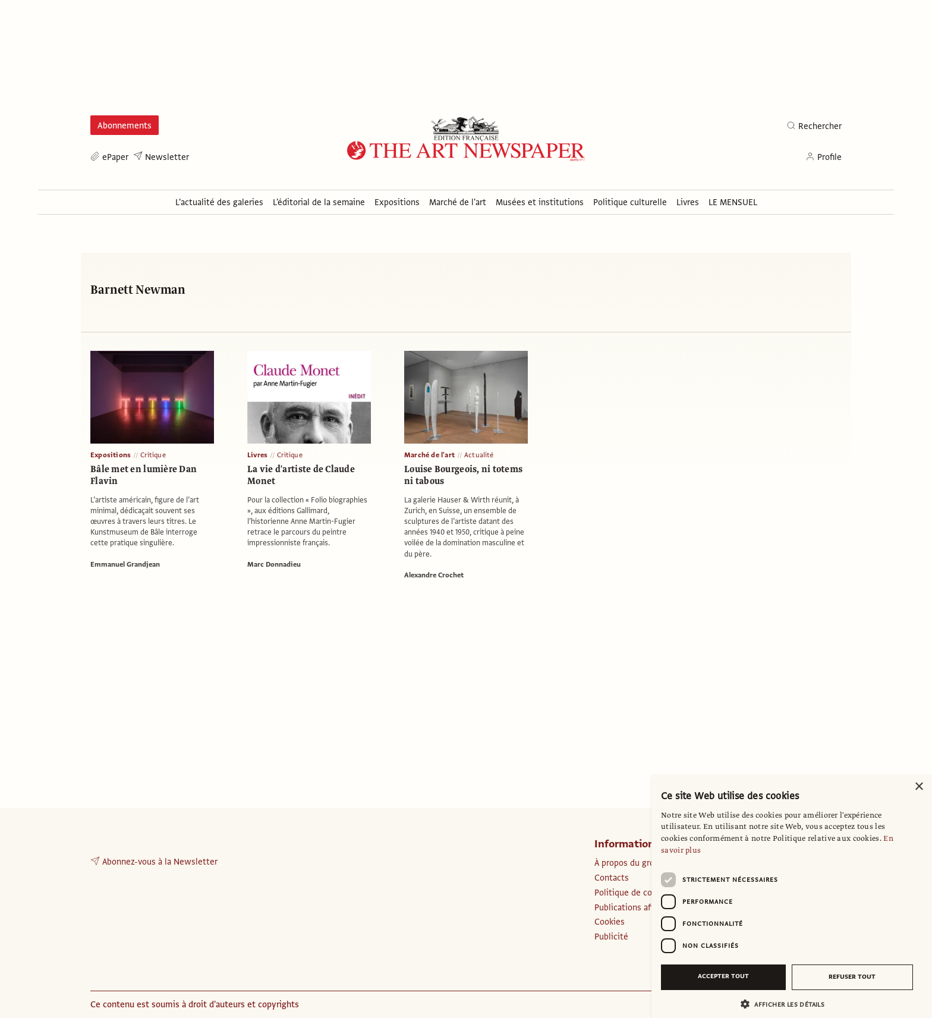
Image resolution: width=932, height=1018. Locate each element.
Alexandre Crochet (434, 575)
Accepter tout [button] (723, 976)
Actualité (479, 455)
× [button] (918, 787)
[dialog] (791, 896)
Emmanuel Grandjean (125, 564)
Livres (257, 455)
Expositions (110, 455)
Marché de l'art (429, 455)
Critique (153, 455)
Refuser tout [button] (852, 976)
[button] (787, 1004)
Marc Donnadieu (274, 564)
